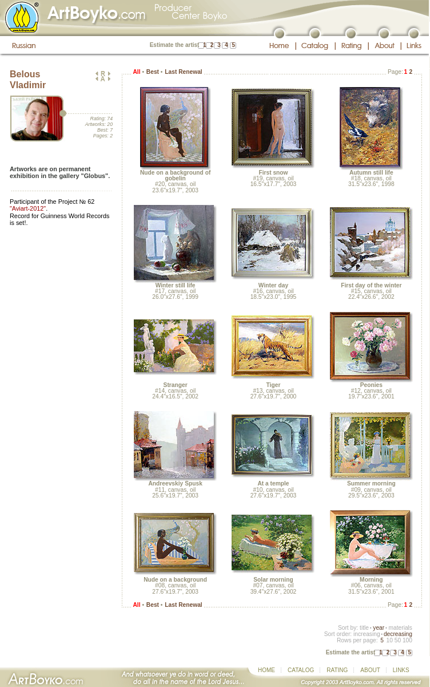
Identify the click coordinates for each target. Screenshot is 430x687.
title (364, 628)
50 (398, 640)
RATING (337, 670)
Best (152, 72)
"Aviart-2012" (28, 208)
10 (389, 640)
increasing (366, 634)
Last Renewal (183, 72)
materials (400, 628)
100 (407, 640)
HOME (266, 670)
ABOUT (370, 670)
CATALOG (301, 670)
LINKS (401, 670)
